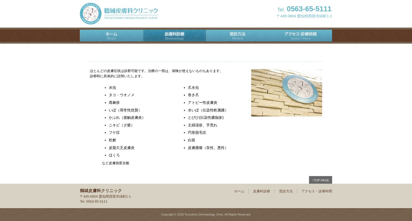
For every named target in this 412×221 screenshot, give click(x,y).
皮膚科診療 (174, 36)
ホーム (111, 36)
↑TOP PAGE (320, 180)
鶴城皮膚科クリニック (119, 14)
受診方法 (237, 36)
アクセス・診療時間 (300, 36)
